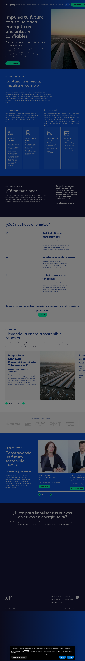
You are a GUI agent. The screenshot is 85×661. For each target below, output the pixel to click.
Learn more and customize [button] (19, 657)
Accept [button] (70, 657)
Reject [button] (62, 657)
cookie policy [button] (26, 650)
